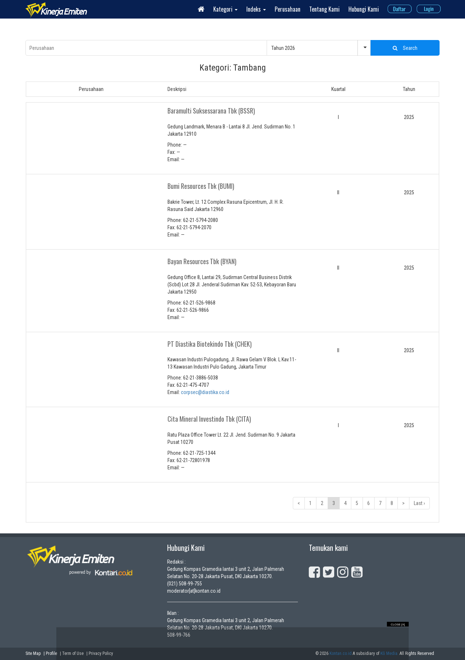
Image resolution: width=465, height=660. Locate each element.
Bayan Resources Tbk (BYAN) (201, 261)
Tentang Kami (324, 9)
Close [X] (398, 624)
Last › (419, 503)
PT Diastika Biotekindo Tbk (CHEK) (209, 344)
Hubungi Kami (363, 9)
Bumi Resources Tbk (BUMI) (200, 186)
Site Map (33, 653)
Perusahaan (287, 9)
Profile (51, 653)
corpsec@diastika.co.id (205, 392)
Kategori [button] (225, 9)
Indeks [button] (256, 9)
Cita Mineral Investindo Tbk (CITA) (209, 419)
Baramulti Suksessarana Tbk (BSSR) (211, 110)
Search (405, 48)
